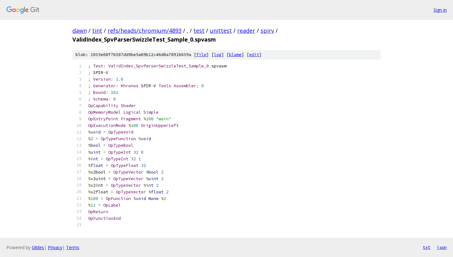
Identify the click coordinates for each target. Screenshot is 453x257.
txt (426, 247)
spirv (267, 30)
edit (254, 54)
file (201, 54)
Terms (72, 247)
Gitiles (38, 247)
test (198, 30)
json (442, 247)
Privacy (55, 247)
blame (235, 54)
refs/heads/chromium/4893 (145, 30)
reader (246, 30)
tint (97, 30)
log (217, 54)
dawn (79, 30)
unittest (221, 30)
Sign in (440, 10)
